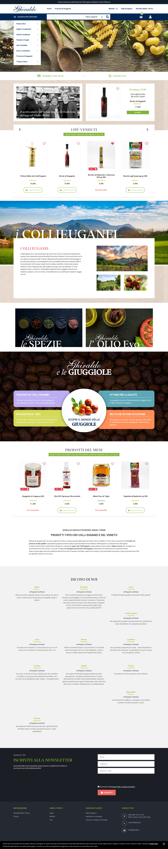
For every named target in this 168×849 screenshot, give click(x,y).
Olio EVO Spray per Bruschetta (67, 496)
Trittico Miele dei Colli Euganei (33, 176)
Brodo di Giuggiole (138, 101)
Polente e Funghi (22, 40)
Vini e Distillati (21, 45)
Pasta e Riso (21, 24)
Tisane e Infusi (21, 62)
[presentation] (115, 779)
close (164, 843)
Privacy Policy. (116, 787)
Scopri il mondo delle (84, 422)
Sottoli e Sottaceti (23, 35)
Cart (51, 820)
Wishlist (113, 9)
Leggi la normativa (128, 787)
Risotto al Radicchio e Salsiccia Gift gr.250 (101, 176)
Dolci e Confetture (23, 51)
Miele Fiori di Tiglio (101, 496)
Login (51, 813)
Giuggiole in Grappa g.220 (33, 496)
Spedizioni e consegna (94, 816)
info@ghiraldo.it (133, 830)
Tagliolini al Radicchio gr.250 (135, 496)
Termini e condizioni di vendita (96, 820)
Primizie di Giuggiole (24, 56)
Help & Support (126, 9)
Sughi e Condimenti (23, 29)
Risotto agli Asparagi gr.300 (135, 176)
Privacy (16, 816)
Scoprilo (138, 112)
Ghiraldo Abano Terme (144, 9)
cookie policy (153, 844)
